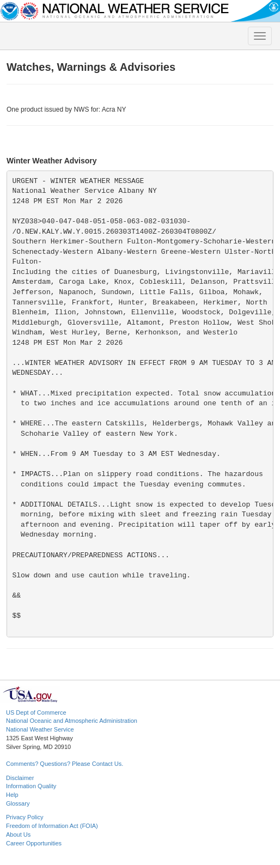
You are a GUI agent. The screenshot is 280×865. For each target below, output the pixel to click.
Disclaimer (20, 778)
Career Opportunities (34, 843)
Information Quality (31, 786)
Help (12, 794)
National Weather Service (40, 729)
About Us (18, 834)
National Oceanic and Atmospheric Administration (71, 720)
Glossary (17, 803)
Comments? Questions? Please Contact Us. (64, 763)
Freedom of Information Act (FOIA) (52, 826)
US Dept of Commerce (36, 712)
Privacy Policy (24, 817)
